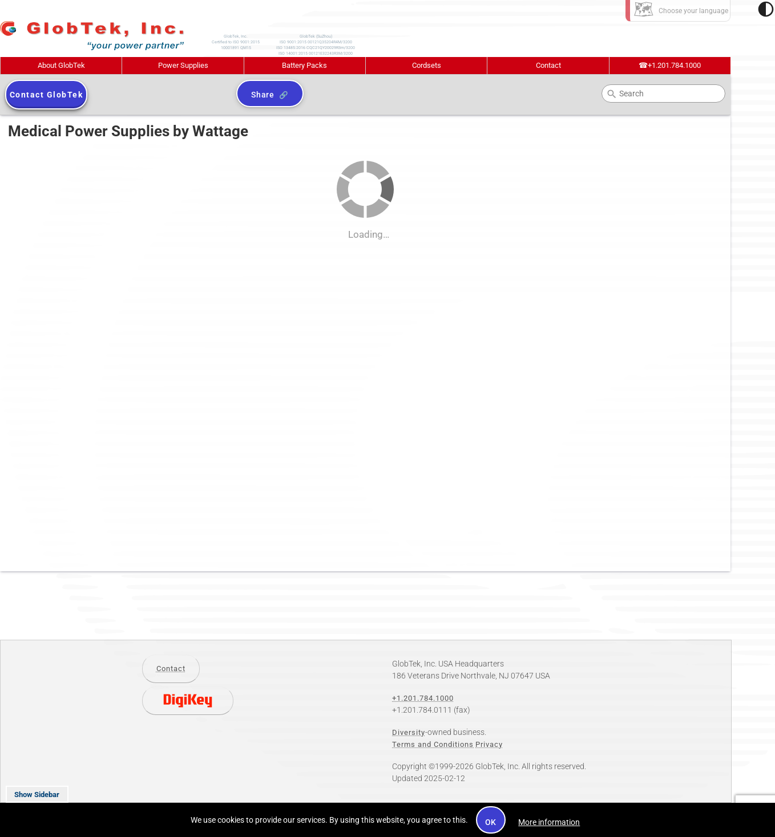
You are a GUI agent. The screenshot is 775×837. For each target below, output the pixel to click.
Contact (548, 65)
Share (263, 94)
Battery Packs (304, 65)
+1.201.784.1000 (670, 65)
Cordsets (426, 65)
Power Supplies (183, 65)
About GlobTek (61, 65)
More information (549, 822)
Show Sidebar (36, 794)
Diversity (408, 732)
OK (491, 822)
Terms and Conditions (433, 744)
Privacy (489, 744)
